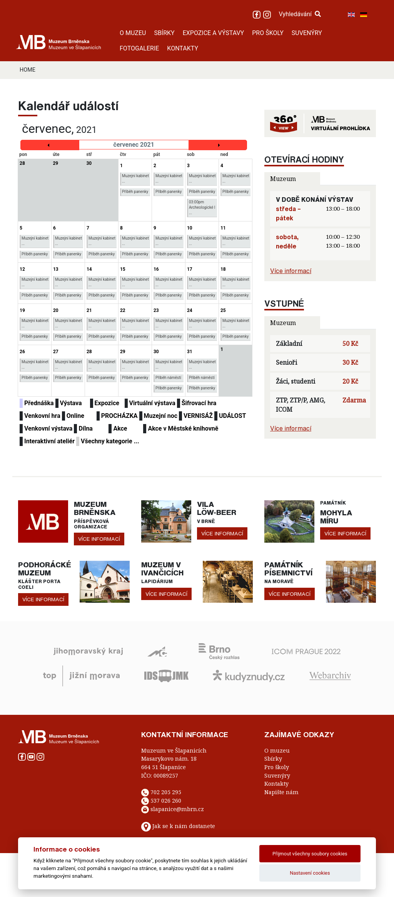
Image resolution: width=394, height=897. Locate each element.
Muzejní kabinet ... (135, 178)
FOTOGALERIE (139, 48)
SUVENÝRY (307, 33)
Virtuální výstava (152, 403)
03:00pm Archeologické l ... (202, 207)
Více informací (290, 270)
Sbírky (273, 758)
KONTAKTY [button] (182, 48)
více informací (99, 539)
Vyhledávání (300, 14)
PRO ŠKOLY (268, 33)
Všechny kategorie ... (110, 441)
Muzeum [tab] (283, 178)
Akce (120, 428)
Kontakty (276, 783)
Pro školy (276, 767)
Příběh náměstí (168, 378)
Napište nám (281, 792)
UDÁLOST (232, 415)
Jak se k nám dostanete (183, 826)
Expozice (107, 403)
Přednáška (39, 403)
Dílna (85, 428)
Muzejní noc (160, 415)
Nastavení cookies (310, 873)
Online (75, 415)
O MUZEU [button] (133, 33)
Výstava (71, 403)
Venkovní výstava (48, 428)
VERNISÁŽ (198, 415)
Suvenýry (277, 775)
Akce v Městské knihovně (183, 428)
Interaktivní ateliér (49, 441)
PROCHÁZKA (119, 415)
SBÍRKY (164, 33)
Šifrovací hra (199, 403)
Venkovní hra (42, 415)
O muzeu (277, 750)
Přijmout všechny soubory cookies (309, 854)
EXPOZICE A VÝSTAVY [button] (213, 33)
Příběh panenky (135, 191)
